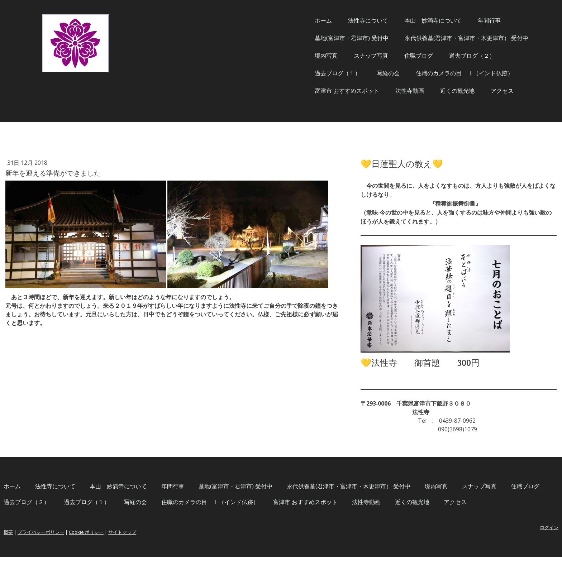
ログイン (468, 535)
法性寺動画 (329, 91)
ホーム (243, 20)
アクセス (421, 91)
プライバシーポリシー (121, 540)
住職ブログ (338, 55)
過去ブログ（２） (392, 55)
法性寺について (288, 20)
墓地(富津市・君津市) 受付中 (271, 38)
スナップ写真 (290, 55)
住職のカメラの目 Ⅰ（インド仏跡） (384, 73)
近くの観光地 (377, 91)
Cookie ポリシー (166, 540)
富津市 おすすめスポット (266, 91)
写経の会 (307, 73)
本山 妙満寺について (352, 20)
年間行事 (408, 20)
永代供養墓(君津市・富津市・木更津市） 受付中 (386, 38)
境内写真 (245, 55)
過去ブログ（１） (257, 73)
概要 (88, 540)
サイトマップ (202, 540)
